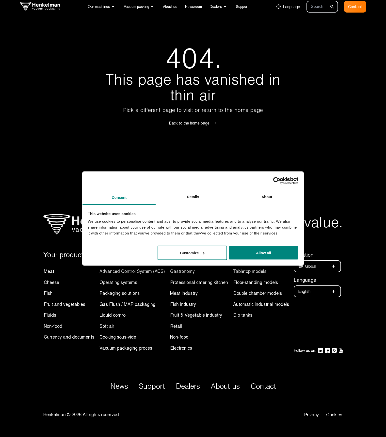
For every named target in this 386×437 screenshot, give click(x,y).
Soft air (106, 326)
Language (288, 6)
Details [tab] (193, 197)
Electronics (181, 348)
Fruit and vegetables (64, 304)
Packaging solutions (119, 293)
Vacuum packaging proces (125, 348)
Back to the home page (193, 123)
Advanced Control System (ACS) (132, 271)
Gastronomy (182, 271)
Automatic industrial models (261, 304)
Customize (192, 252)
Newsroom (193, 6)
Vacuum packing (136, 6)
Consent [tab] (119, 197)
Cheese (51, 282)
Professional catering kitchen (199, 282)
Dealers (216, 6)
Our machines (99, 6)
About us (170, 6)
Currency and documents (69, 337)
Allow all (263, 252)
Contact (355, 6)
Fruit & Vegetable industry (196, 315)
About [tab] (266, 197)
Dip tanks (242, 315)
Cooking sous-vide (117, 337)
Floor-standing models (255, 282)
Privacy (312, 415)
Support (242, 6)
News (119, 386)
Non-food (53, 326)
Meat (49, 271)
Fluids (50, 315)
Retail (176, 326)
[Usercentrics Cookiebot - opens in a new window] (276, 180)
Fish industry (183, 304)
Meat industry (184, 293)
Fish (48, 293)
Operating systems (118, 282)
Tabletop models (249, 271)
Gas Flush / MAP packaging (127, 304)
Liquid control (113, 315)
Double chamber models (257, 293)
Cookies (334, 415)
